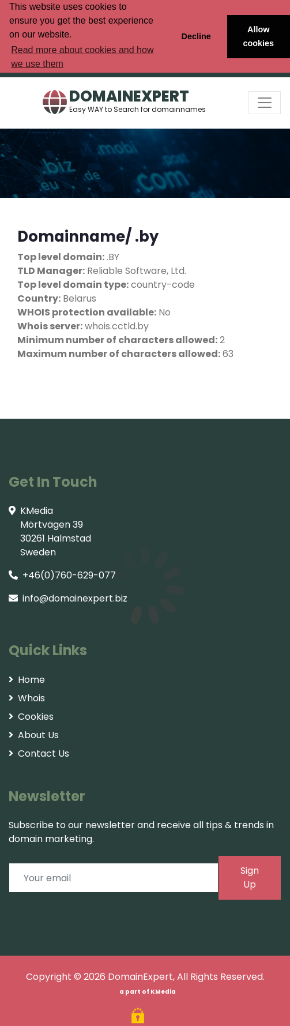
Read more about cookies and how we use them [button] (82, 57)
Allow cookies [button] (258, 36)
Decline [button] (195, 36)
